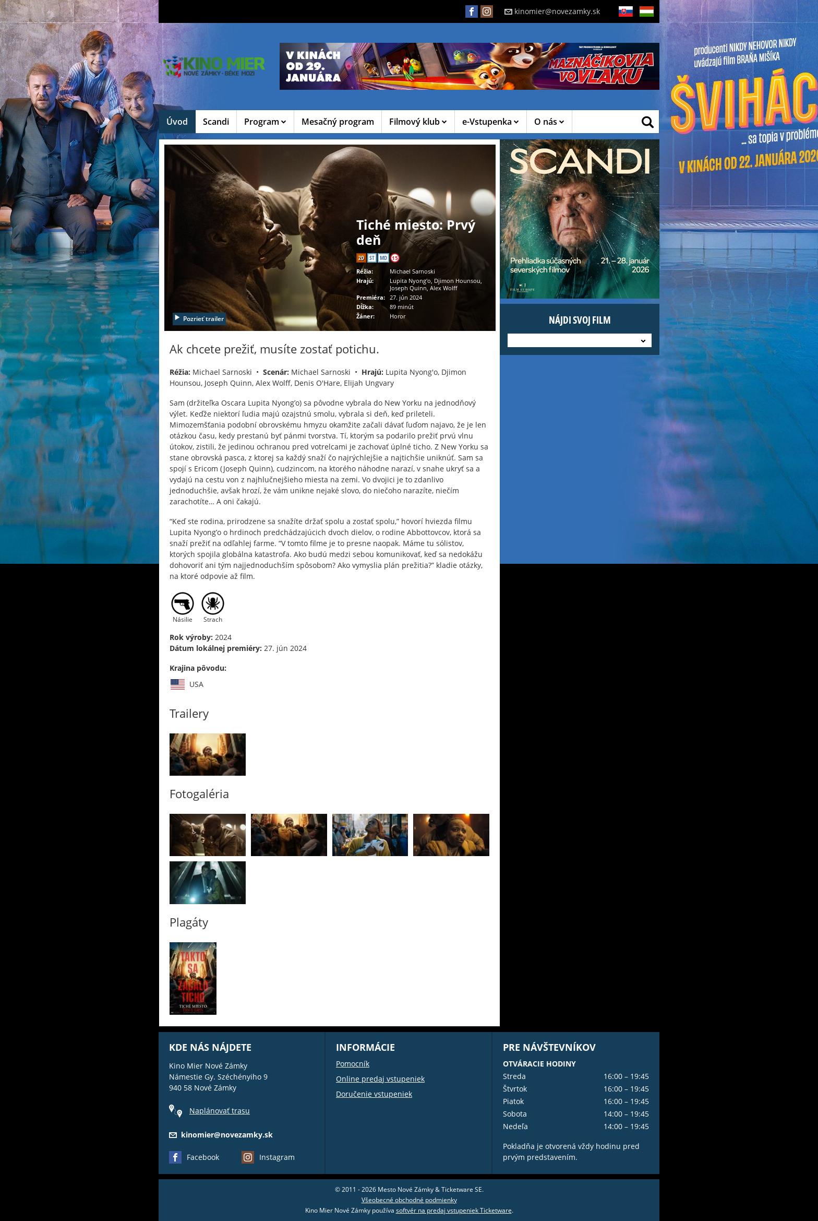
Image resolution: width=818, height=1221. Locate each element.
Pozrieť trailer (199, 318)
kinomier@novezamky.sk (552, 11)
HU (646, 19)
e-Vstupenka (490, 121)
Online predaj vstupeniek (380, 1079)
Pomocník (352, 1064)
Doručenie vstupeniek (374, 1094)
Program (265, 121)
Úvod (177, 121)
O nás (549, 121)
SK (625, 19)
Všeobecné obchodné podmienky (409, 1199)
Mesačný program (338, 121)
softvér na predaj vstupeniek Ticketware (454, 1210)
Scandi (216, 121)
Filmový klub (418, 121)
